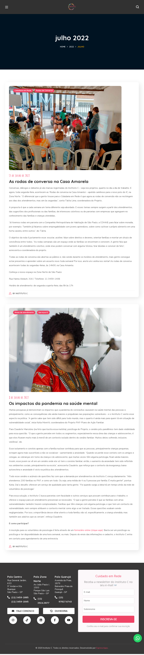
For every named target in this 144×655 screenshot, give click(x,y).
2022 (71, 46)
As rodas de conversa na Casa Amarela (49, 181)
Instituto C (22, 294)
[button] (137, 7)
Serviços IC (44, 313)
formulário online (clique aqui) (88, 531)
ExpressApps (102, 648)
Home (63, 46)
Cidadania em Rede (23, 91)
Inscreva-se (108, 620)
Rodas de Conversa (44, 91)
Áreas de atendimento (24, 313)
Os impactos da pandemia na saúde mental (53, 404)
